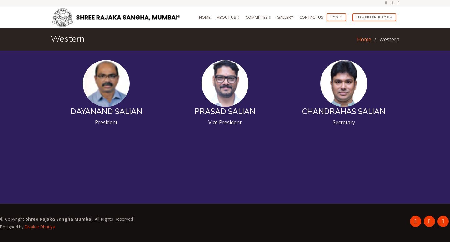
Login (336, 17)
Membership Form (374, 17)
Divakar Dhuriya (40, 226)
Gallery (285, 17)
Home (205, 17)
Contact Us (311, 17)
